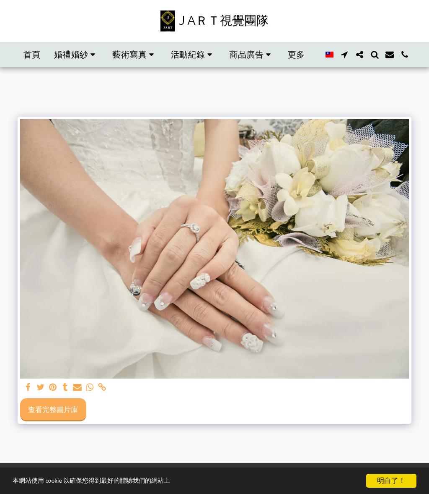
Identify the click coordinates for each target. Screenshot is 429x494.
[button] (77, 54)
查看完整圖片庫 (53, 409)
